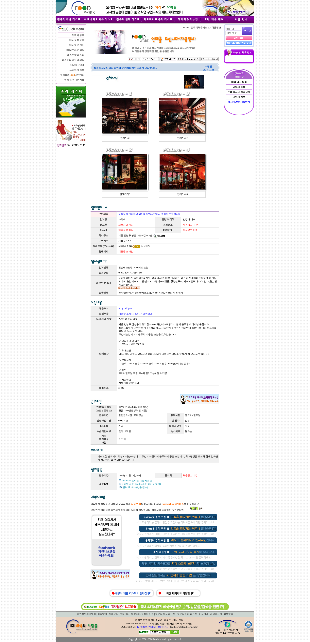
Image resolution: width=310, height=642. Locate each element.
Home (186, 27)
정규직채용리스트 (200, 27)
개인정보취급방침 (86, 614)
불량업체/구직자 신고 (142, 614)
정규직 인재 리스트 (187, 614)
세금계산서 (216, 614)
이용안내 (203, 614)
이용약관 (102, 614)
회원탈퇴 (228, 614)
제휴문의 (113, 614)
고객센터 (124, 614)
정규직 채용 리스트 (165, 614)
